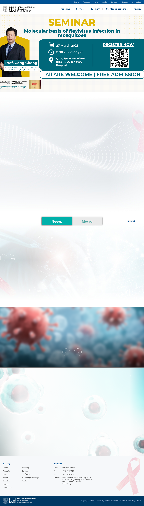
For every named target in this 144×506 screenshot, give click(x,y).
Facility (137, 9)
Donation (114, 2)
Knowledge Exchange (117, 9)
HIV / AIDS (95, 9)
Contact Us (136, 2)
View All (131, 221)
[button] (5, 89)
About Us (86, 2)
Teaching (65, 9)
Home (76, 2)
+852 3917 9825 (68, 471)
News (96, 2)
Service (80, 9)
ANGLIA (138, 501)
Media (104, 2)
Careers (125, 2)
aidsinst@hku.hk (68, 468)
